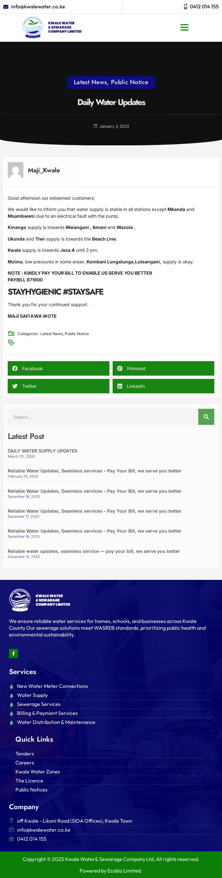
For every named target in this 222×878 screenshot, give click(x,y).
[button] (184, 19)
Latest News (90, 74)
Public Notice (129, 74)
